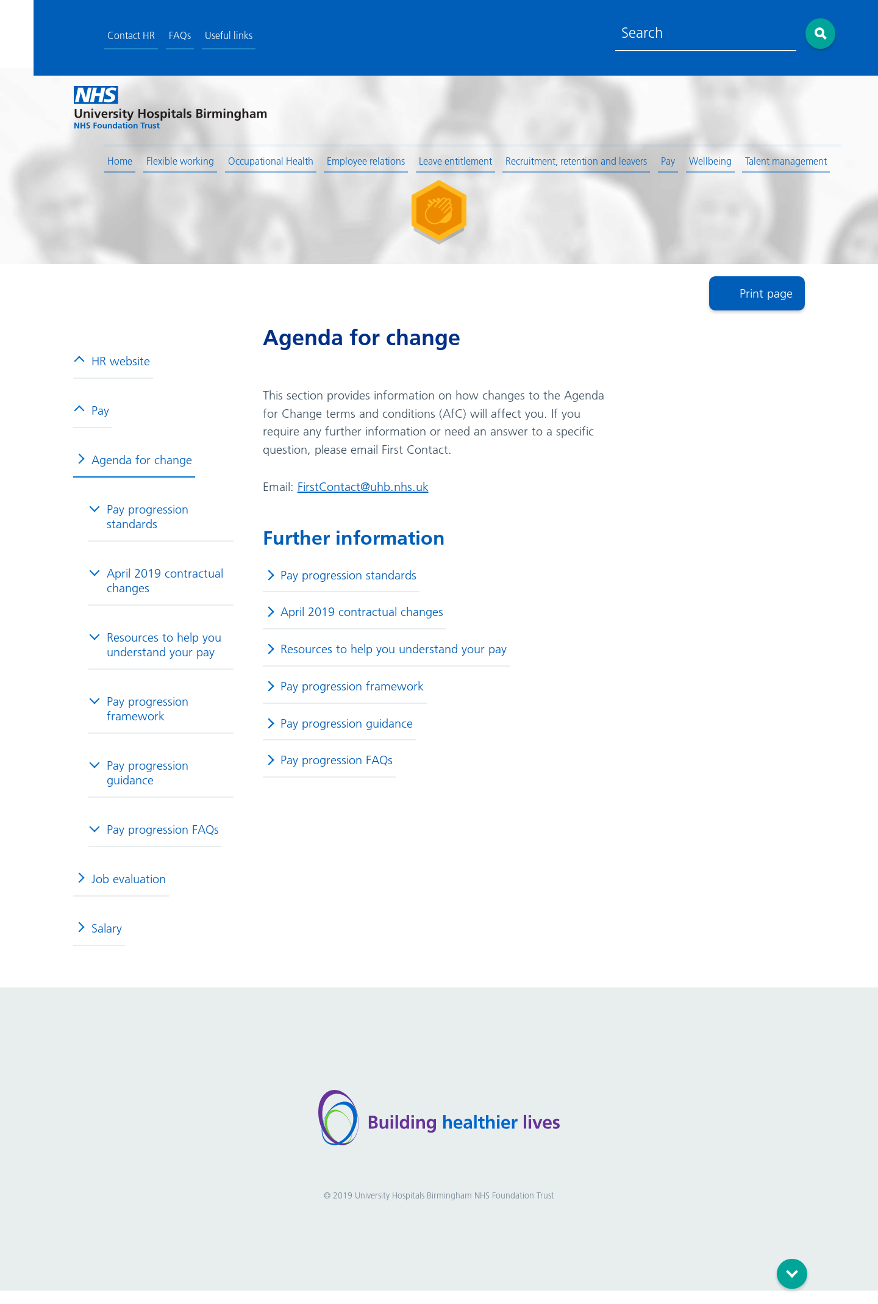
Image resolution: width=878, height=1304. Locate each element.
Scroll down (794, 1268)
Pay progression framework (139, 717)
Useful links (197, 32)
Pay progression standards (139, 525)
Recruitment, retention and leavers (546, 157)
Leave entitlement (425, 157)
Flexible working (149, 157)
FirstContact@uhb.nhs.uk (364, 495)
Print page (766, 300)
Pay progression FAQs (154, 838)
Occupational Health (239, 157)
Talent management (757, 157)
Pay (638, 157)
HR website (112, 369)
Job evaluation (120, 887)
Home (88, 157)
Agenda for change (133, 468)
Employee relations (335, 157)
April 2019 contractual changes (156, 589)
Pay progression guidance (139, 781)
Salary (98, 937)
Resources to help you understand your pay (155, 653)
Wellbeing (680, 157)
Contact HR (100, 32)
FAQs (149, 32)
